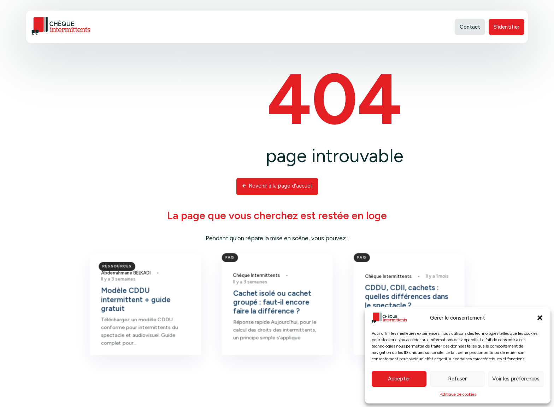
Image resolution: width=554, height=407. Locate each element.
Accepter (399, 379)
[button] (539, 317)
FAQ (234, 273)
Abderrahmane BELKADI (139, 287)
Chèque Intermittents (258, 289)
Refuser (457, 379)
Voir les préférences (516, 379)
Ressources (130, 281)
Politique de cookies (458, 394)
